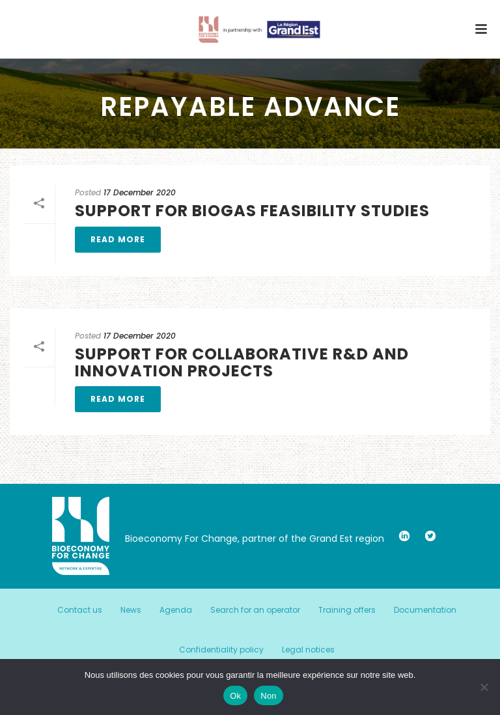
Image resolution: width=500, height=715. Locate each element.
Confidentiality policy (221, 650)
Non (268, 696)
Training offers (347, 610)
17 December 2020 (140, 192)
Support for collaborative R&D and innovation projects (242, 362)
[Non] (483, 687)
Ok (235, 696)
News (130, 610)
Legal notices (308, 650)
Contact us (79, 610)
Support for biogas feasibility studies (252, 210)
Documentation (425, 610)
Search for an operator (255, 610)
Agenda (176, 610)
